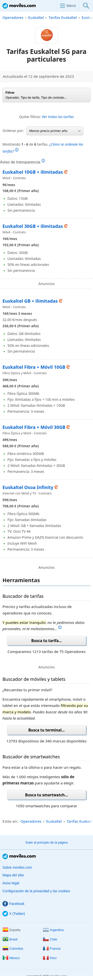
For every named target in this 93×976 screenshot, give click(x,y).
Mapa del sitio (13, 875)
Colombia (12, 948)
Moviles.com (19, 6)
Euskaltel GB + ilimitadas (30, 301)
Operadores (12, 17)
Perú (50, 958)
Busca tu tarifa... (46, 640)
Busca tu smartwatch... (46, 794)
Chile (50, 939)
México (11, 958)
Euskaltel (36, 17)
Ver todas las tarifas (58, 116)
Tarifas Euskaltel (63, 17)
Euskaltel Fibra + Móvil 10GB (33, 367)
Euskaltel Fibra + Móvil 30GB (33, 427)
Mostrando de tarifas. (42, 148)
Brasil (10, 939)
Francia (52, 948)
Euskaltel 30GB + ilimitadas (32, 226)
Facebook (13, 904)
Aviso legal (10, 883)
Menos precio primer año (55, 130)
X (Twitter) (13, 914)
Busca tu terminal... (46, 730)
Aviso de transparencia (22, 162)
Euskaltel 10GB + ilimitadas (32, 172)
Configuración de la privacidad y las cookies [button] (36, 891)
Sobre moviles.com (17, 867)
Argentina (53, 930)
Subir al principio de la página (46, 842)
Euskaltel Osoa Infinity (27, 487)
